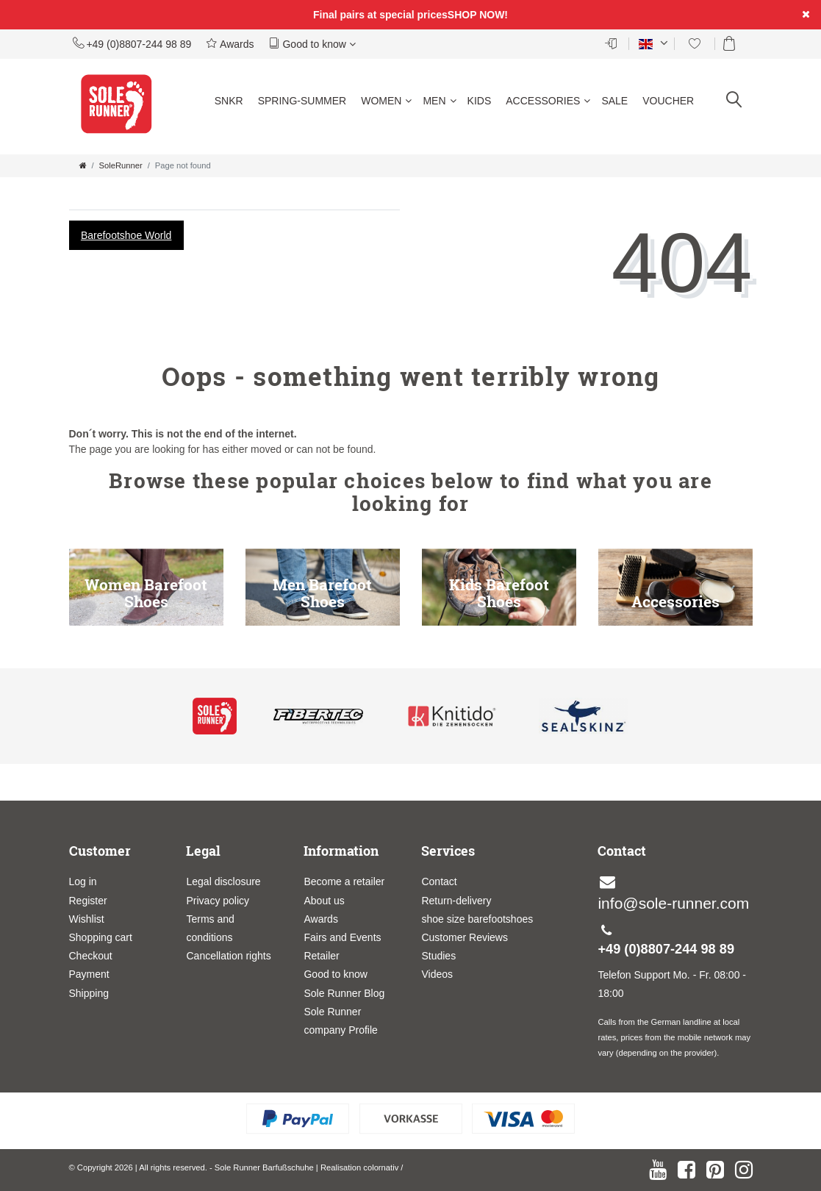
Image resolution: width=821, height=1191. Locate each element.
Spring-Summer (302, 101)
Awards (230, 43)
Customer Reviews (464, 937)
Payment (89, 974)
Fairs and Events (342, 937)
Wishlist (86, 919)
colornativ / (383, 1167)
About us (324, 900)
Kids (479, 101)
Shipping (89, 993)
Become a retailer (344, 881)
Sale (614, 101)
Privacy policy (217, 900)
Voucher (668, 101)
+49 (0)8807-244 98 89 (132, 43)
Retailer (321, 956)
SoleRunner (121, 165)
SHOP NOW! (478, 15)
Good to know (312, 43)
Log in (83, 881)
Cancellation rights (228, 956)
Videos (437, 974)
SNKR (229, 101)
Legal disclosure (223, 881)
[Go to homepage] (83, 165)
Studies (438, 956)
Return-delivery (456, 900)
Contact (438, 881)
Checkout (90, 956)
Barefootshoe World (126, 235)
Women (386, 101)
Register (88, 900)
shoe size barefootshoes (477, 919)
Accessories (548, 101)
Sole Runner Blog (344, 993)
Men (439, 101)
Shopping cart (100, 937)
